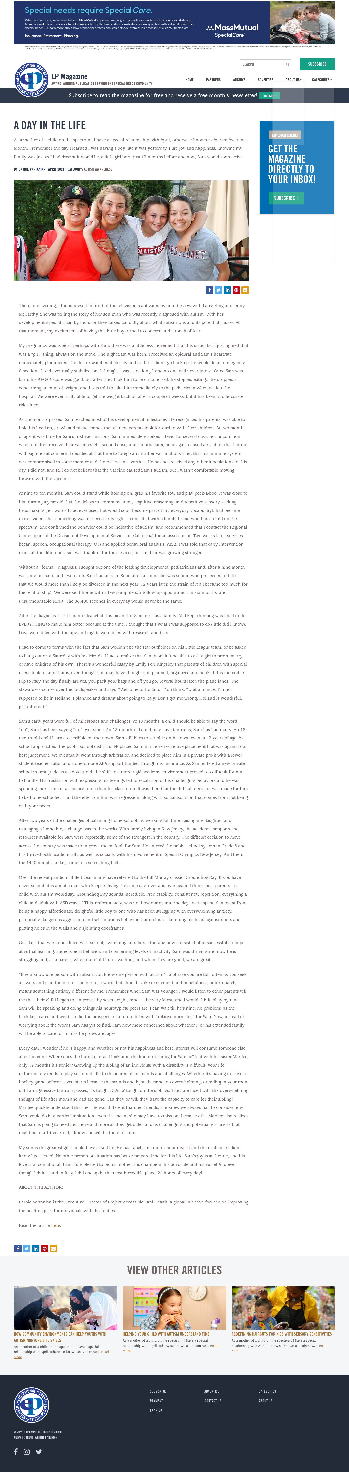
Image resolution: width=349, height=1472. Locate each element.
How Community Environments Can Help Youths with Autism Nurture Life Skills (60, 1337)
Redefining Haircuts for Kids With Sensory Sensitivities (282, 1334)
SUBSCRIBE (317, 64)
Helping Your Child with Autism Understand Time (166, 1334)
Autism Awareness (98, 169)
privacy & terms (23, 1437)
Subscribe (270, 96)
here (55, 1226)
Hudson (52, 1437)
